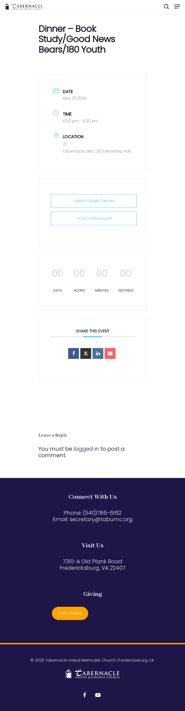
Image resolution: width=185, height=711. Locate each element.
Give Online (70, 613)
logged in (86, 449)
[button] (177, 6)
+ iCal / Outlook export (94, 218)
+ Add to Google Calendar (94, 200)
